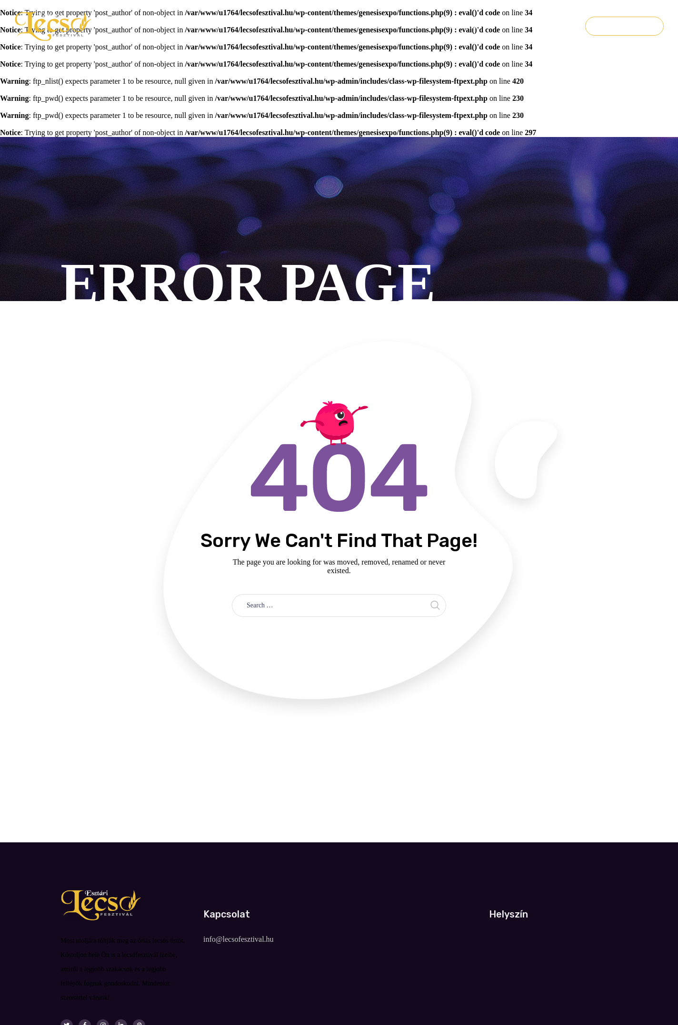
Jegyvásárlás (624, 26)
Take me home (339, 638)
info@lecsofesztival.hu (238, 939)
